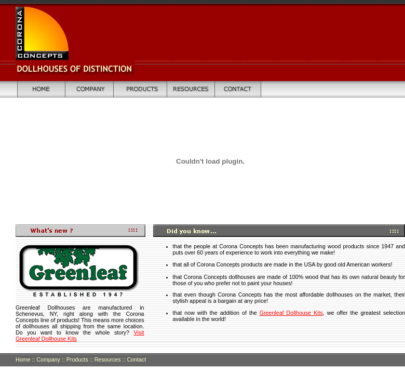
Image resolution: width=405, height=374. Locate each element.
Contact (136, 359)
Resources (108, 359)
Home (23, 359)
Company (48, 359)
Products (76, 359)
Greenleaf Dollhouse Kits (291, 313)
